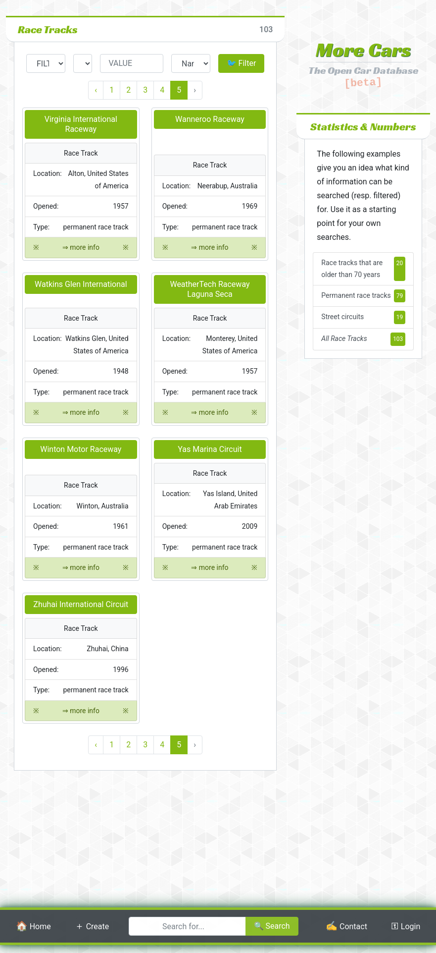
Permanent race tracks (363, 296)
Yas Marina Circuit (210, 449)
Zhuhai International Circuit (80, 604)
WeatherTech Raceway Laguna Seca (209, 289)
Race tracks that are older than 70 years (363, 269)
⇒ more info (81, 247)
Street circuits (363, 317)
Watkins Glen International (81, 284)
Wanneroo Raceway (209, 119)
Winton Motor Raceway (80, 449)
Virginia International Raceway (81, 124)
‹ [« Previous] (96, 90)
